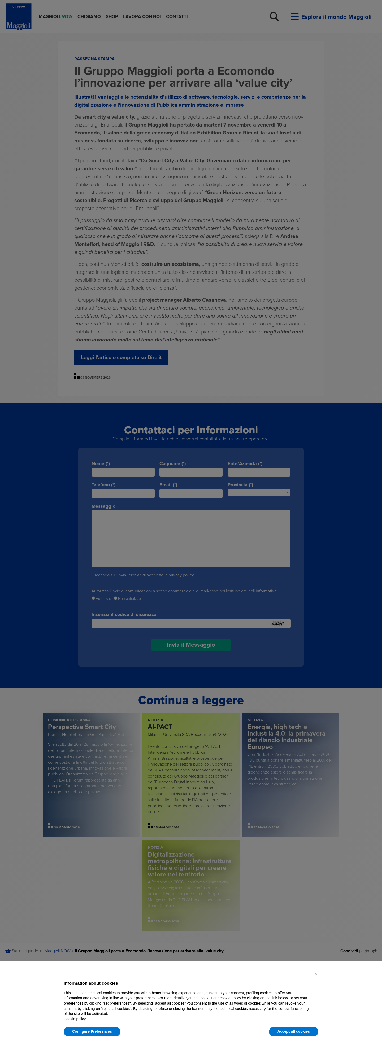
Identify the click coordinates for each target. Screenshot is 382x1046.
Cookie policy (75, 1019)
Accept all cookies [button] (293, 1031)
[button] (315, 974)
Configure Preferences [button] (92, 1031)
